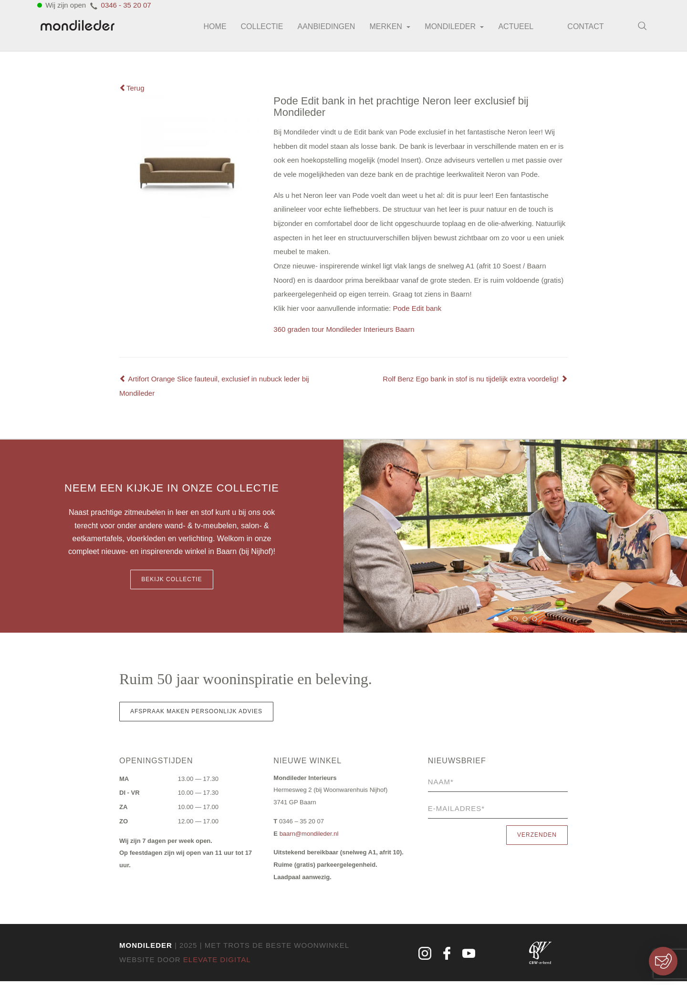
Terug (132, 88)
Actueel (510, 28)
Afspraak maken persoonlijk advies (196, 714)
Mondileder (449, 28)
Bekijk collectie (171, 582)
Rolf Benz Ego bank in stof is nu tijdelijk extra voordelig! (475, 381)
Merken (384, 28)
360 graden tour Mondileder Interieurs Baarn (343, 331)
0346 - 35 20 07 (126, 7)
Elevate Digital (217, 963)
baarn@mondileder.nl (309, 836)
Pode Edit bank (417, 310)
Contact (582, 29)
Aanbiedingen (321, 28)
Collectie (256, 28)
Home (209, 28)
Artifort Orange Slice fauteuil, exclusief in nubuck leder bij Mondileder (214, 388)
